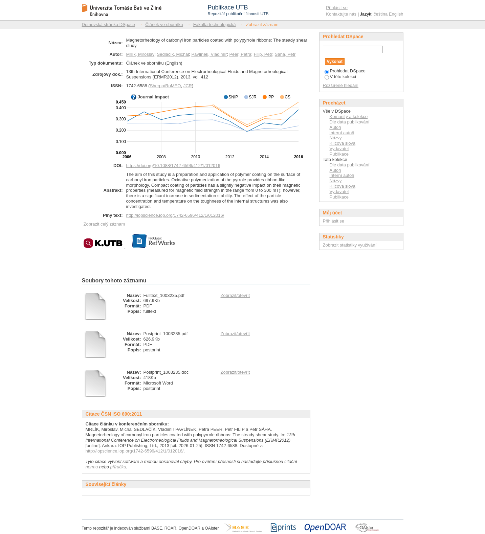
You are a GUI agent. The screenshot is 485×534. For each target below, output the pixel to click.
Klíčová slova (343, 143)
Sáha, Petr (285, 54)
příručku (118, 466)
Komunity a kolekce (349, 116)
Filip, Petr (263, 54)
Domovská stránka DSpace (108, 24)
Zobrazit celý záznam (104, 224)
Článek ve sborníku (164, 24)
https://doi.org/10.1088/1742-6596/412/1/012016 (173, 165)
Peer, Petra (240, 54)
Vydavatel (339, 148)
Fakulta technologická (214, 24)
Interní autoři (342, 132)
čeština (381, 14)
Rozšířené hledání (341, 85)
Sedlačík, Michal (173, 54)
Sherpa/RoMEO (165, 85)
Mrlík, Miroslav (140, 54)
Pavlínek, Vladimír (209, 54)
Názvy (336, 137)
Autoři (335, 127)
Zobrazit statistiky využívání (350, 245)
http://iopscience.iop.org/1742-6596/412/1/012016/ (175, 215)
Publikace (339, 154)
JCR (187, 85)
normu (92, 466)
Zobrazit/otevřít (235, 295)
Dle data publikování (350, 121)
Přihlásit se (337, 7)
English (396, 14)
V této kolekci (340, 76)
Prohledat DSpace (345, 70)
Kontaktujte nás (341, 14)
